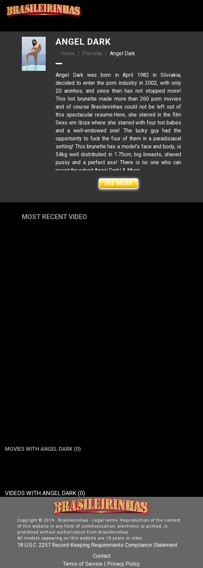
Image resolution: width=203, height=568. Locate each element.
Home (68, 53)
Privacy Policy (123, 564)
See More (118, 183)
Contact (101, 556)
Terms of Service (83, 564)
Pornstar (92, 53)
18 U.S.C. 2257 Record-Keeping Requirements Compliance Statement (97, 545)
